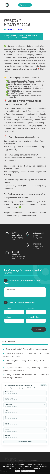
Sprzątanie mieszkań (26, 35)
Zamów (38, 329)
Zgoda (18, 471)
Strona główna (10, 35)
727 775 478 (25, 5)
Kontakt (22, 461)
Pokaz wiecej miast (25, 441)
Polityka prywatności (28, 471)
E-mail (8, 308)
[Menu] (42, 5)
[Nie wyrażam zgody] (48, 468)
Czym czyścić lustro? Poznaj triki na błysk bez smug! (26, 349)
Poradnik (12, 461)
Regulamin (32, 461)
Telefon (31, 308)
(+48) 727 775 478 (15, 30)
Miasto (8, 317)
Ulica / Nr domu (34, 317)
